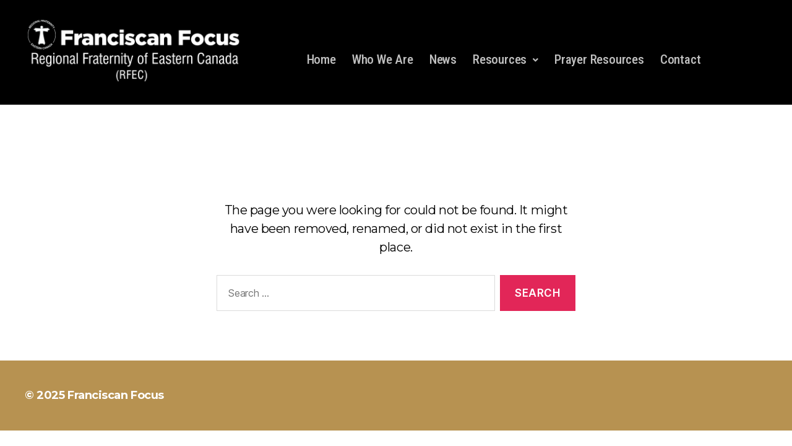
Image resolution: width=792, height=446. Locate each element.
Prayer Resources (599, 59)
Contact (680, 59)
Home (321, 59)
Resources (505, 59)
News (443, 59)
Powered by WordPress (241, 395)
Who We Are (382, 59)
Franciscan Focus (115, 395)
